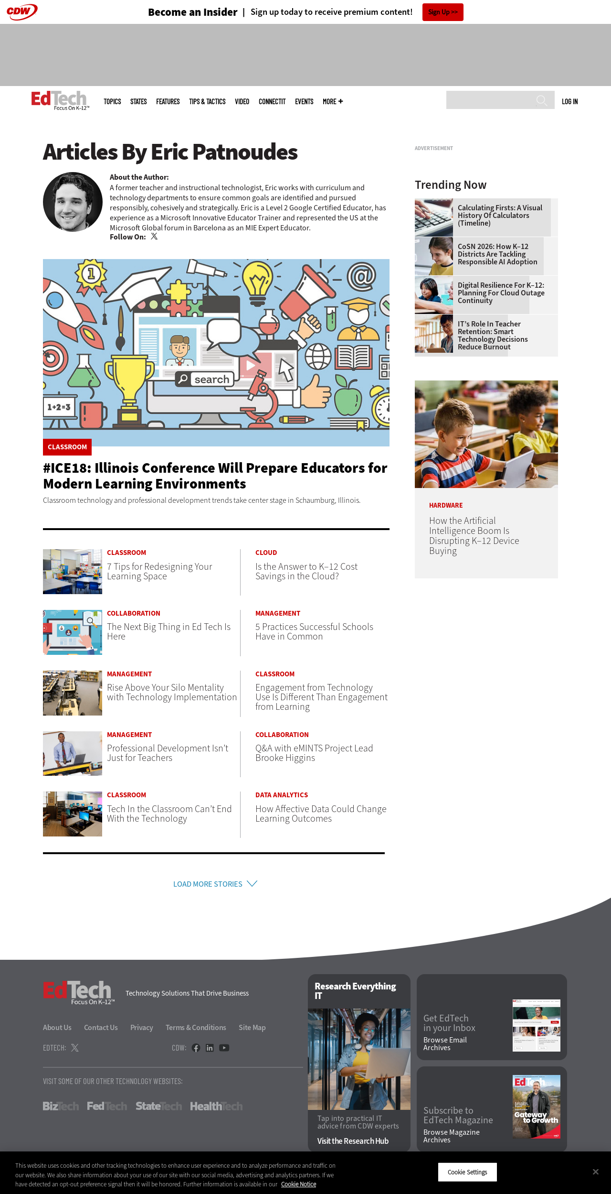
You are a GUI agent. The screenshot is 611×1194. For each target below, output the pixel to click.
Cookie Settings (467, 1172)
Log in (570, 101)
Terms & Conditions (196, 1030)
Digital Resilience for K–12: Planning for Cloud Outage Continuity (501, 412)
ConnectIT (272, 101)
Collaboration (133, 613)
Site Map (252, 1030)
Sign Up (439, 12)
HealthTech (216, 1108)
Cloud (266, 552)
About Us (57, 1030)
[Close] (595, 1171)
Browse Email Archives (445, 1046)
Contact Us (101, 1030)
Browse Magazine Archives (451, 1138)
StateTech (159, 1108)
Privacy (141, 1030)
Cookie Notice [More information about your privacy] (298, 1184)
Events (304, 101)
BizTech (61, 1108)
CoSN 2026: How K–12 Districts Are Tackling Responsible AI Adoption (497, 373)
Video (242, 101)
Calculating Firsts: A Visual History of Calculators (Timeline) (500, 335)
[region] (305, 1172)
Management (277, 613)
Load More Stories (208, 885)
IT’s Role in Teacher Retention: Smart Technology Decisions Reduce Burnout (493, 455)
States (138, 101)
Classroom (67, 447)
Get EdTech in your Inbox (449, 1026)
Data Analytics (281, 795)
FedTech (107, 1108)
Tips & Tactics (207, 101)
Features (167, 101)
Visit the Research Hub (353, 1144)
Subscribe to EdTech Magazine (458, 1118)
